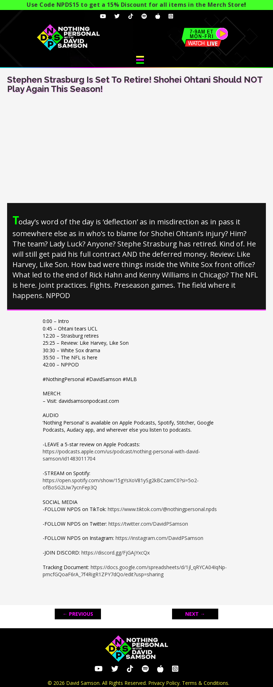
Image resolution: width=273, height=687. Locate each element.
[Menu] (140, 59)
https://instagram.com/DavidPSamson (159, 538)
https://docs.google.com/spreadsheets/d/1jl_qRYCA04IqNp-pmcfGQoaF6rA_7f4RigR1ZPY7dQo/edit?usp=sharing (135, 571)
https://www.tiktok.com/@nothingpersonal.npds (162, 509)
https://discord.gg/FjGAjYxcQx (115, 552)
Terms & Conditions (205, 683)
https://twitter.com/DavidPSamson (148, 523)
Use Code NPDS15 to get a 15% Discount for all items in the (135, 5)
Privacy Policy (164, 683)
